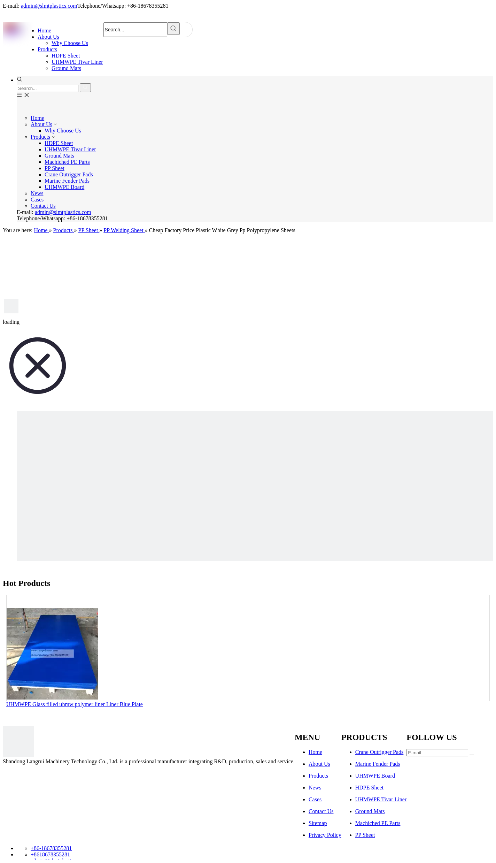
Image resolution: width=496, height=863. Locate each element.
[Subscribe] (472, 754)
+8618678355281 (50, 854)
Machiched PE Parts (67, 162)
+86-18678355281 (51, 848)
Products (40, 137)
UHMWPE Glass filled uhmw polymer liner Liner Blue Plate (74, 704)
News (37, 193)
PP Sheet (54, 168)
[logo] (18, 742)
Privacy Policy (325, 835)
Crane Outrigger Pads (69, 174)
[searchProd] (47, 88)
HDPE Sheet (59, 143)
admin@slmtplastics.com (49, 6)
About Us (41, 124)
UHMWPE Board (64, 187)
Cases (37, 200)
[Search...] (135, 29)
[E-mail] (437, 752)
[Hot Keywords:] (173, 28)
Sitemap (318, 823)
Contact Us (43, 206)
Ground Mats (59, 156)
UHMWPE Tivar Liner (70, 149)
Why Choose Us (63, 130)
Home (37, 118)
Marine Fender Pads (67, 181)
